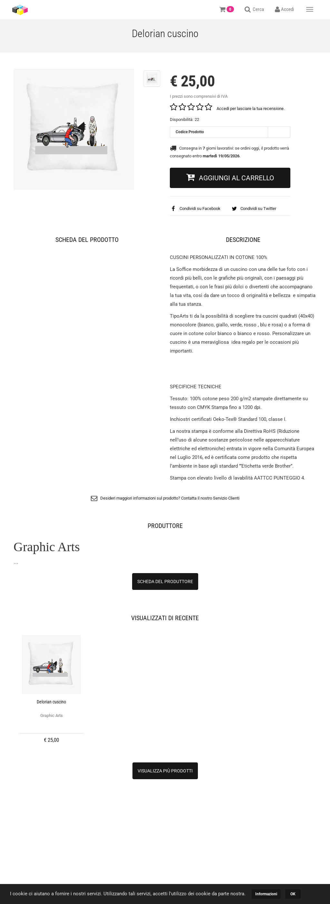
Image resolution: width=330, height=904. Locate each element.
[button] (230, 178)
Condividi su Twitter (254, 208)
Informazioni (266, 894)
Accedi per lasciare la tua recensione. (251, 108)
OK (293, 894)
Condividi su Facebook (195, 208)
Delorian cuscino (51, 701)
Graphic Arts (51, 715)
